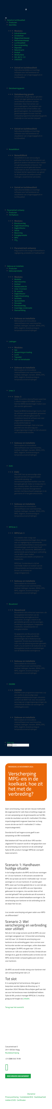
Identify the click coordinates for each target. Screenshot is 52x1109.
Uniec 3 (12, 390)
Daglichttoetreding (21, 225)
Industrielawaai (20, 33)
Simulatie (18, 303)
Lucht (16, 354)
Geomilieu (13, 24)
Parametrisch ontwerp (15, 210)
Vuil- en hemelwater (22, 359)
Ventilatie (18, 298)
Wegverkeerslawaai (21, 38)
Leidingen (12, 341)
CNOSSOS (18, 59)
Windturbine (19, 54)
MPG (16, 237)
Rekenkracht (19, 50)
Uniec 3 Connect (20, 288)
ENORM (12, 684)
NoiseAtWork (14, 149)
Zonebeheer (19, 35)
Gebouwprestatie (15, 271)
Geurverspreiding (21, 45)
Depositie (18, 47)
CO (16, 240)
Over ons (10, 742)
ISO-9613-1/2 (19, 57)
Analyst (17, 52)
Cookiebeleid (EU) (26, 1097)
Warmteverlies (20, 281)
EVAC (11, 466)
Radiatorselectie (20, 286)
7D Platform (13, 215)
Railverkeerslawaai (21, 40)
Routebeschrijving (12, 1052)
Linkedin (26, 998)
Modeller (17, 279)
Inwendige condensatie (23, 308)
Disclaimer (31, 1094)
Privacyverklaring (12, 1097)
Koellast (17, 284)
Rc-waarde (18, 291)
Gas (15, 350)
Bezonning (18, 232)
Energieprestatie (20, 235)
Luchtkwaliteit (19, 42)
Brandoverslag (20, 223)
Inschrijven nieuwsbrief (18, 1076)
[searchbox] (20, 745)
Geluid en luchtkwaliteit (16, 20)
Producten (13, 22)
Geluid (16, 230)
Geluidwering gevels (16, 88)
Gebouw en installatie (15, 266)
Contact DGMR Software (19, 1030)
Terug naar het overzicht (14, 1007)
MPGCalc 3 (13, 527)
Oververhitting (19, 310)
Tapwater (18, 357)
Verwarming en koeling (23, 352)
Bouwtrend (13, 604)
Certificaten (21, 1100)
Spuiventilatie (19, 300)
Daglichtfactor (19, 228)
